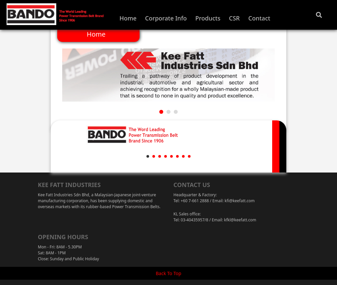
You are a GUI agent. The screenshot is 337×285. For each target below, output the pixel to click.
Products (207, 18)
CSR (234, 18)
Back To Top (168, 273)
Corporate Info (166, 18)
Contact (259, 18)
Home (128, 18)
